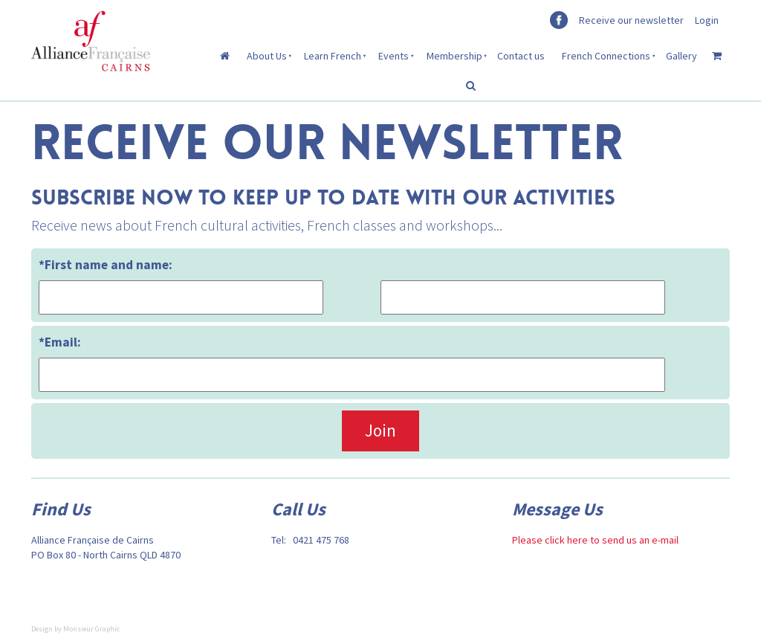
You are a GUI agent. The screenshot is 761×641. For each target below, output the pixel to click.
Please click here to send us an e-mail (595, 540)
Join (380, 430)
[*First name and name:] (181, 297)
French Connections (606, 55)
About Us (267, 55)
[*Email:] (352, 374)
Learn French (332, 55)
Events (393, 55)
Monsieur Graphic (91, 629)
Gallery (681, 55)
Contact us (521, 55)
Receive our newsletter (631, 20)
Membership (454, 55)
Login (707, 20)
